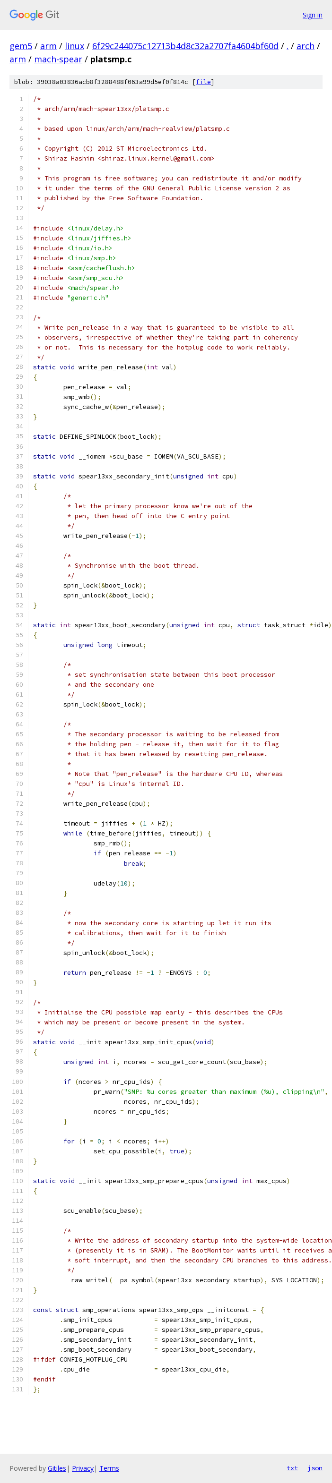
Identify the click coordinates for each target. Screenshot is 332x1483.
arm (48, 45)
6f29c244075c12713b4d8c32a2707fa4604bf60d (185, 45)
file (203, 82)
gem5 (20, 45)
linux (74, 45)
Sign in (313, 14)
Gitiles (57, 1468)
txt (292, 1468)
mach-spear (58, 59)
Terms (109, 1468)
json (315, 1468)
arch (306, 45)
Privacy (83, 1468)
